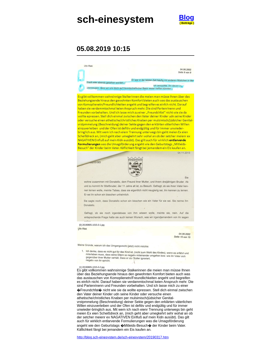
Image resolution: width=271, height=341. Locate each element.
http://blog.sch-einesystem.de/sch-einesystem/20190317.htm (123, 337)
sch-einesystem (115, 19)
